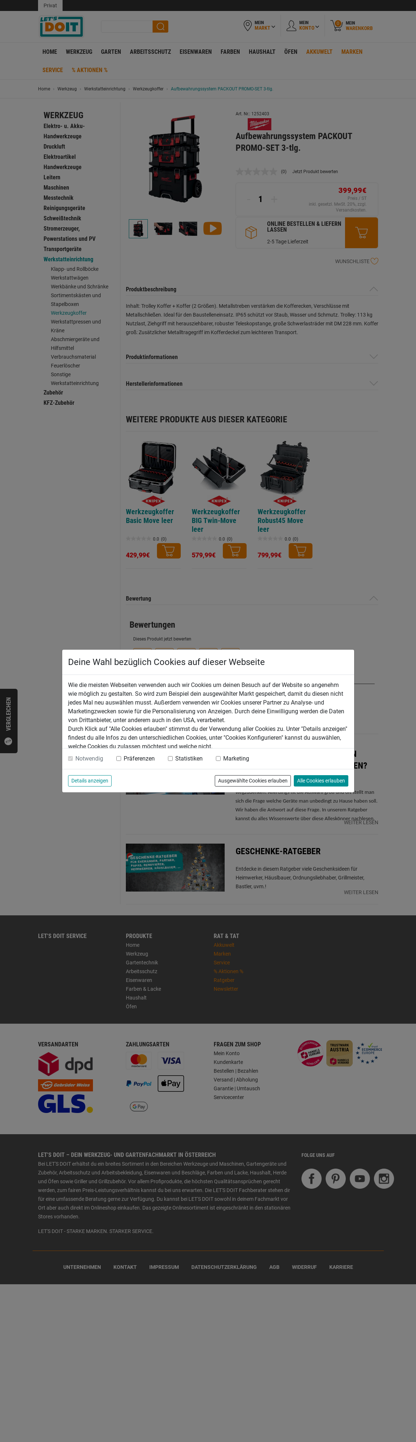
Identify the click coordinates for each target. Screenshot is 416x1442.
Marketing (236, 758)
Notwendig (89, 758)
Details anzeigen (89, 781)
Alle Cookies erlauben (321, 781)
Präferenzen (139, 758)
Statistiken (189, 758)
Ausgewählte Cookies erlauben (253, 781)
